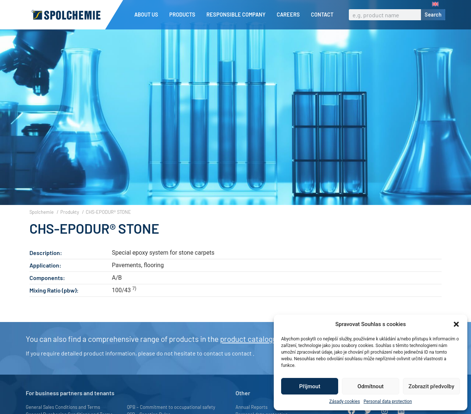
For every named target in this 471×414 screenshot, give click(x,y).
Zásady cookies (344, 401)
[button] (456, 324)
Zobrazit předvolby (431, 386)
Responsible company (237, 14)
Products (184, 14)
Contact (322, 14)
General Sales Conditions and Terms (63, 407)
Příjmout (309, 386)
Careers (290, 14)
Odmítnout (371, 386)
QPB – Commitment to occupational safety (171, 407)
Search (433, 14)
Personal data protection (388, 401)
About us (148, 14)
